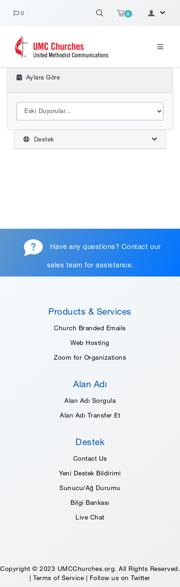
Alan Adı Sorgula (90, 400)
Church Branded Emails (90, 328)
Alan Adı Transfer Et (90, 415)
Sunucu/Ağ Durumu (90, 487)
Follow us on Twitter (120, 577)
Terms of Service (58, 577)
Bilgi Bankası (90, 502)
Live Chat (90, 517)
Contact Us (90, 458)
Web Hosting (90, 342)
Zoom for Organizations (90, 357)
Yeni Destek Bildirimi (90, 473)
